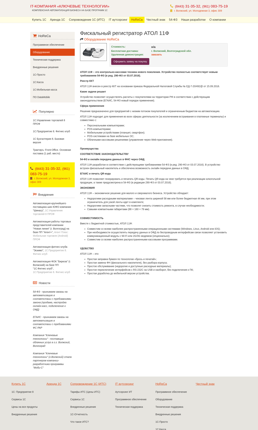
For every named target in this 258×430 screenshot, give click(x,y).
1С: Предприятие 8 (23, 391)
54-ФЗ (173, 19)
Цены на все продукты (25, 406)
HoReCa (137, 19)
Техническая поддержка (47, 59)
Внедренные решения (45, 67)
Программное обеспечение (48, 44)
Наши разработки (193, 19)
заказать (156, 54)
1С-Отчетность (79, 414)
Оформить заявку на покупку (130, 61)
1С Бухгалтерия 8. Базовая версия (48, 140)
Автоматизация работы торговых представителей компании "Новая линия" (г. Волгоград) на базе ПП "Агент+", (52, 230)
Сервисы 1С (19, 399)
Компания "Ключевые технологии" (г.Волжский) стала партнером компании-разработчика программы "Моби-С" (52, 360)
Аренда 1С (57, 19)
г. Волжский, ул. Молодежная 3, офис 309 (198, 10)
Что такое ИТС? (79, 421)
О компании (217, 19)
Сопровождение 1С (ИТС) (87, 19)
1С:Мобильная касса (45, 89)
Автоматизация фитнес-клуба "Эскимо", (50, 250)
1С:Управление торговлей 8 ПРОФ (49, 122)
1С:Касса (38, 82)
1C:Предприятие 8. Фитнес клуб (51, 131)
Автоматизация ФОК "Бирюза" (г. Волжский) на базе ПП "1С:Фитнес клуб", (52, 267)
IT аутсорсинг (118, 19)
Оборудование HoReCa (101, 39)
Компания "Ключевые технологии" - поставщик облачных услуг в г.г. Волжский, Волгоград (51, 340)
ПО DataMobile (41, 97)
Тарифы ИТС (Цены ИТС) (85, 391)
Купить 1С (39, 19)
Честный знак (155, 19)
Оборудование (41, 52)
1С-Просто (39, 74)
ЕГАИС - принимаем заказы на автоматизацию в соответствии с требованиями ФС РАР (52, 322)
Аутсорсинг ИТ (123, 391)
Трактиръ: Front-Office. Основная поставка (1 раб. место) (52, 151)
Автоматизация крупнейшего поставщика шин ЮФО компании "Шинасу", (52, 208)
